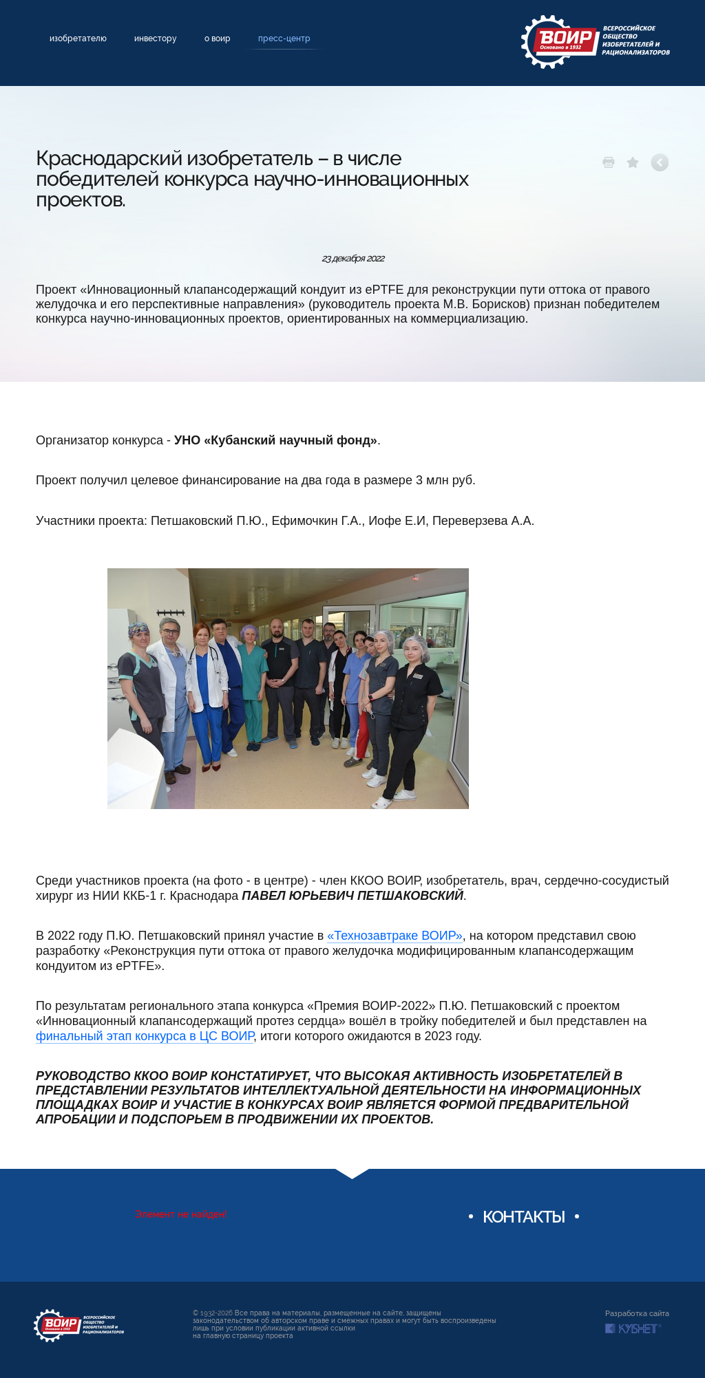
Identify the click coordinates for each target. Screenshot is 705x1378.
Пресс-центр (284, 38)
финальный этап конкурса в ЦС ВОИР (144, 1036)
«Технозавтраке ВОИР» (395, 936)
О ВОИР (217, 38)
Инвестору (155, 38)
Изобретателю (78, 38)
